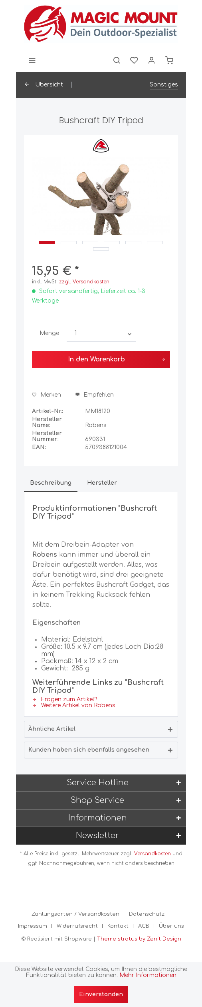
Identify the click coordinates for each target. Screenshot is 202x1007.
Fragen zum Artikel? (64, 699)
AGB (143, 926)
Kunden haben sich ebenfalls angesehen (88, 750)
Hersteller (102, 483)
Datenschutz (146, 914)
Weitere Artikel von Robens (73, 705)
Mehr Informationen (147, 975)
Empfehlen (94, 395)
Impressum (32, 926)
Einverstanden (101, 994)
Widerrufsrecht (77, 926)
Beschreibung (50, 483)
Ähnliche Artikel (51, 729)
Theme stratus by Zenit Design (139, 939)
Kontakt (118, 926)
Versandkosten (152, 854)
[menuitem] (32, 60)
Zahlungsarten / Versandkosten (75, 914)
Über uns (171, 926)
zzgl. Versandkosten (84, 282)
